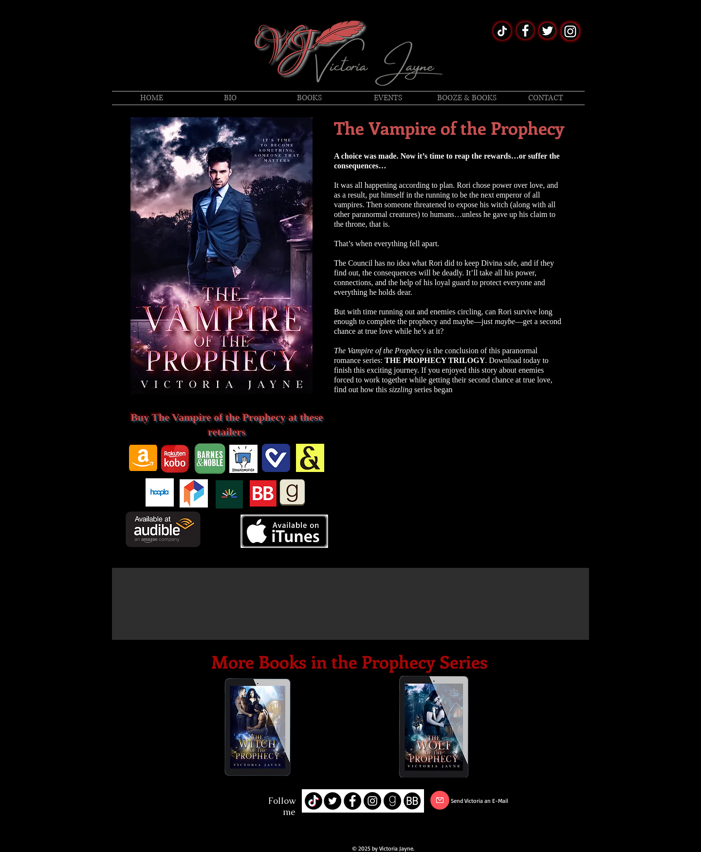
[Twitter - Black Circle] (332, 801)
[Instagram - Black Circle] (372, 801)
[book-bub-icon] (412, 801)
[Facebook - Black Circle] (352, 801)
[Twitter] (187, 802)
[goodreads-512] (392, 801)
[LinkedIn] (202, 802)
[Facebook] (172, 802)
